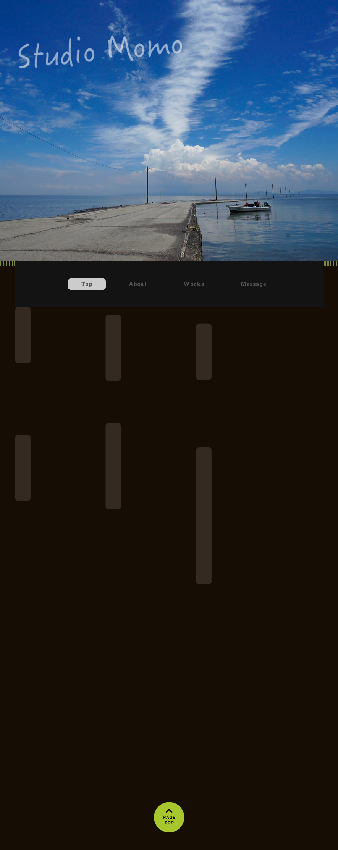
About (138, 284)
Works (193, 284)
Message (253, 284)
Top (86, 284)
